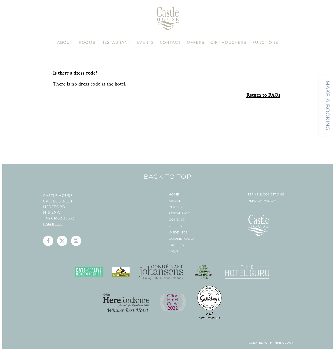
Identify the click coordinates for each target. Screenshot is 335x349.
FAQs (173, 251)
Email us (52, 224)
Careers (176, 244)
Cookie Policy (182, 238)
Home (174, 194)
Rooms (175, 207)
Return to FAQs (263, 95)
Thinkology (282, 342)
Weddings (178, 232)
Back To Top (167, 176)
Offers (175, 225)
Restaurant (179, 213)
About (175, 200)
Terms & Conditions (266, 194)
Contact (177, 219)
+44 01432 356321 (59, 218)
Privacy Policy (261, 200)
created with (260, 342)
